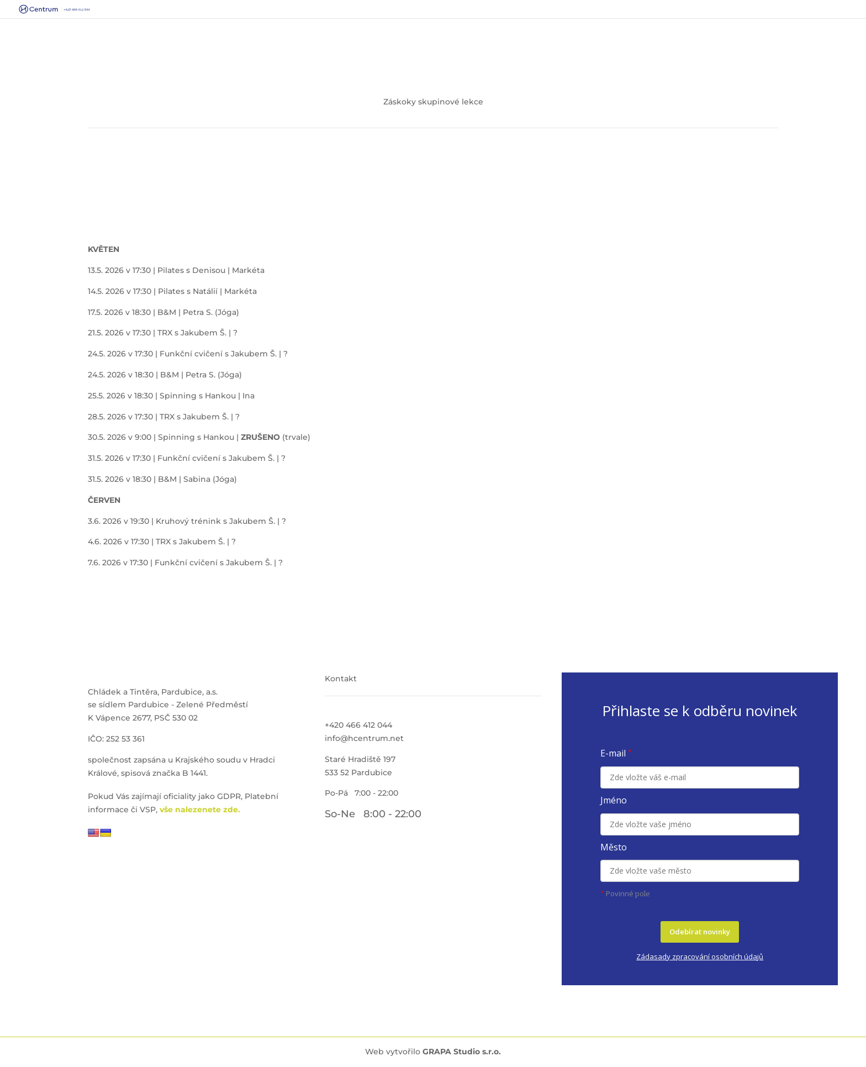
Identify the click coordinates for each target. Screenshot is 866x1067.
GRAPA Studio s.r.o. (462, 1052)
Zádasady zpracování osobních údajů (699, 956)
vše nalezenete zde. (200, 809)
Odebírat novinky (699, 932)
